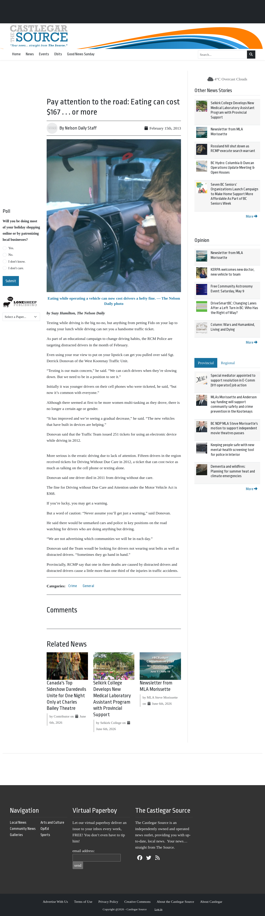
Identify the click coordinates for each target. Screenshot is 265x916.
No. (10, 254)
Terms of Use (83, 901)
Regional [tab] (228, 363)
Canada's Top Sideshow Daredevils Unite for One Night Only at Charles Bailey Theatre (66, 695)
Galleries (16, 835)
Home (16, 54)
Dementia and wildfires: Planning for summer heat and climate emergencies (233, 471)
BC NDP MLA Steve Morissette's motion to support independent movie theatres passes (234, 428)
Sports (45, 835)
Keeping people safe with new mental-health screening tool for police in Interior (232, 449)
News (30, 54)
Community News (23, 829)
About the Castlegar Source (175, 901)
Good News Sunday (81, 54)
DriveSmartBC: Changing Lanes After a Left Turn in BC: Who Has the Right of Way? (234, 308)
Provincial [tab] (206, 363)
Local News (18, 822)
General (88, 586)
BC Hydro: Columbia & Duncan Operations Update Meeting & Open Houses (233, 167)
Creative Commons (137, 901)
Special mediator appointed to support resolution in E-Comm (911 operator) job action (233, 380)
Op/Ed (44, 829)
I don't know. (17, 261)
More (251, 216)
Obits (58, 54)
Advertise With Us (55, 901)
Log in (159, 909)
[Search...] (222, 54)
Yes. (11, 248)
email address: (84, 851)
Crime (72, 586)
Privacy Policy (108, 901)
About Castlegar (211, 901)
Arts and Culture (52, 822)
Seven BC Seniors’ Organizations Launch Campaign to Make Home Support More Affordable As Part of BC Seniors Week (234, 194)
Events (44, 54)
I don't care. (16, 268)
